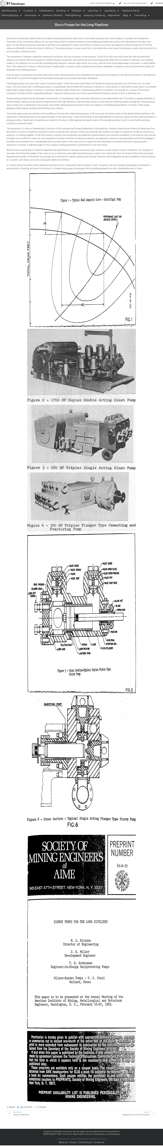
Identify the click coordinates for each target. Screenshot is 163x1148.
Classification (46, 10)
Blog (127, 15)
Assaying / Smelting (94, 15)
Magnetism (114, 15)
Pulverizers (32, 15)
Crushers (30, 10)
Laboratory (111, 10)
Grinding (62, 10)
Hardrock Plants (130, 10)
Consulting (142, 15)
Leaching (94, 10)
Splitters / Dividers (52, 15)
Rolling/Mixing (73, 15)
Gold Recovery (11, 10)
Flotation (78, 10)
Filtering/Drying (11, 15)
